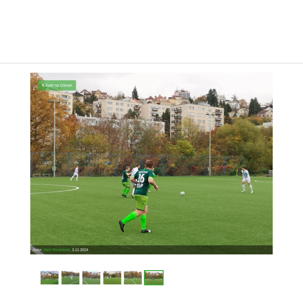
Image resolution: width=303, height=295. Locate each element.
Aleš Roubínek (56, 249)
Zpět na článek (57, 85)
